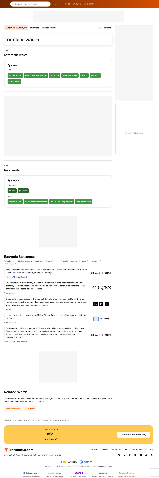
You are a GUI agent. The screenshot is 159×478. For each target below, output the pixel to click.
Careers (104, 449)
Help (126, 449)
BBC (10, 309)
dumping (55, 75)
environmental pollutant (62, 201)
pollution (95, 75)
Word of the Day (52, 429)
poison (84, 75)
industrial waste (70, 75)
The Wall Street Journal (18, 277)
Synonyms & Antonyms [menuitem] (16, 28)
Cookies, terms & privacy (142, 449)
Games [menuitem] (67, 4)
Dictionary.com (153, 4)
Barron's (12, 293)
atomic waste (15, 75)
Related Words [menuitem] (49, 28)
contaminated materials (36, 75)
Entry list (94, 449)
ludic (49, 433)
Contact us (116, 449)
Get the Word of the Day (133, 434)
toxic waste (14, 81)
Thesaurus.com (5, 4)
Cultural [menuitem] (77, 4)
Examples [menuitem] (34, 28)
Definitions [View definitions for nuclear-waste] (106, 28)
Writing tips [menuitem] (89, 4)
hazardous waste (13, 408)
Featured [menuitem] (58, 4)
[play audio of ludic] (46, 439)
